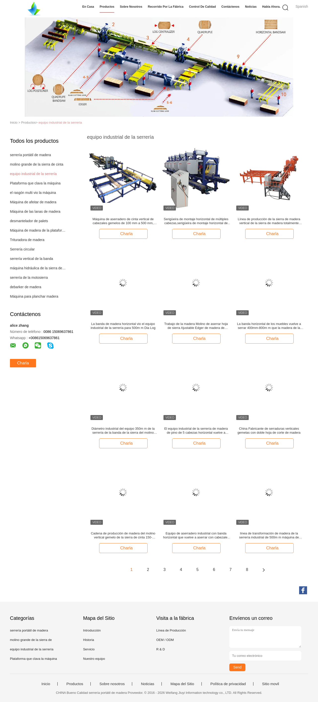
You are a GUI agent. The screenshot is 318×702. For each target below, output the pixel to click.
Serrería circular (22, 249)
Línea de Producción (171, 630)
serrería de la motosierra (29, 278)
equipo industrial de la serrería (60, 122)
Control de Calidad (202, 6)
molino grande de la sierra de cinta (36, 164)
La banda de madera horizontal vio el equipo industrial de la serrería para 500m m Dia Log (123, 326)
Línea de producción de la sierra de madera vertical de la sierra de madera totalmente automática (269, 221)
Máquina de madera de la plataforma (38, 230)
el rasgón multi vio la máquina (33, 193)
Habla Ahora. (271, 6)
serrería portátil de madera (30, 155)
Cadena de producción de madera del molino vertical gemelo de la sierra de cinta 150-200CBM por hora (123, 535)
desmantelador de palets (29, 221)
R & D (160, 649)
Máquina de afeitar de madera (33, 202)
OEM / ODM (165, 640)
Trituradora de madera (27, 240)
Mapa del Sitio (182, 684)
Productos (107, 6)
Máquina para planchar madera (34, 296)
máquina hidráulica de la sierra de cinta (38, 268)
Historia (88, 640)
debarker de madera (25, 287)
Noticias (251, 6)
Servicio (88, 649)
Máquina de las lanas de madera (35, 211)
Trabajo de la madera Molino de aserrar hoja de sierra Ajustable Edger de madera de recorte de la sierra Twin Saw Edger (196, 326)
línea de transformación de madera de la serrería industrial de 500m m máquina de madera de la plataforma (269, 535)
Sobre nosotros (131, 6)
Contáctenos (230, 6)
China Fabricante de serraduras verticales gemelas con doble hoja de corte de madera (269, 430)
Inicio (45, 684)
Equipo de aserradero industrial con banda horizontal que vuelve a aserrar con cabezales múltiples (196, 535)
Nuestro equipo (94, 659)
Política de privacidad (228, 684)
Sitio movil (270, 684)
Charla (23, 363)
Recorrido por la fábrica (165, 6)
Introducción (92, 630)
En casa (88, 6)
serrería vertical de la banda (31, 259)
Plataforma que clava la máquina (35, 183)
